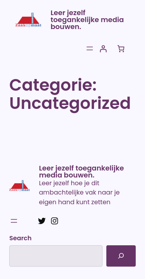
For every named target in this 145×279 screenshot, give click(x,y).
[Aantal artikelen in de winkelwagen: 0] (121, 48)
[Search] (121, 256)
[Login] (103, 48)
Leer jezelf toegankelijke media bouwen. (87, 19)
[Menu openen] (89, 48)
